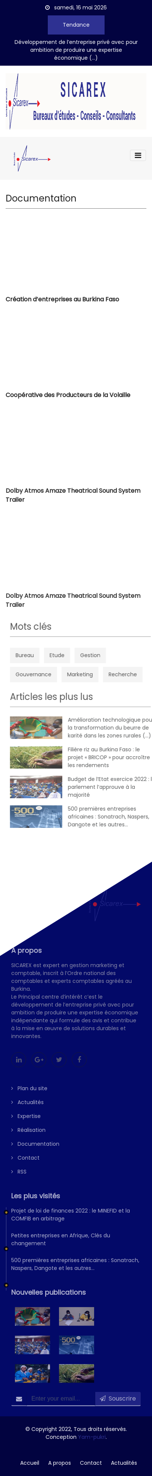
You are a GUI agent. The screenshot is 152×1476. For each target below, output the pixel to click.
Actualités (27, 1111)
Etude (69, 655)
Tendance (76, 25)
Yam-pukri (92, 1437)
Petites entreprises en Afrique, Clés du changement (60, 1248)
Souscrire (118, 1407)
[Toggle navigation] (138, 155)
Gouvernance (46, 674)
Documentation (35, 1152)
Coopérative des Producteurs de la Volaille (68, 397)
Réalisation (28, 1138)
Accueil (29, 1463)
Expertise (26, 1124)
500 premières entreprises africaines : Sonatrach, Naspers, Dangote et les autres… (75, 1272)
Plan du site (29, 1097)
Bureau (37, 655)
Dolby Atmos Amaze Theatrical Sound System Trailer (73, 498)
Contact (25, 1166)
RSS (19, 1180)
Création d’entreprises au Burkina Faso (62, 301)
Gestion (103, 655)
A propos (59, 1463)
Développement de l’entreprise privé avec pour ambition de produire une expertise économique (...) (76, 50)
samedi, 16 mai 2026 (76, 7)
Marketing (92, 674)
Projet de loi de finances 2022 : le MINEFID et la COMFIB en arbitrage (70, 1223)
